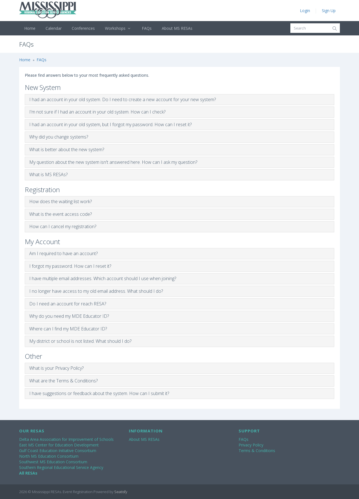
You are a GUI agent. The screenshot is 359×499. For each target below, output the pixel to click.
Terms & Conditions (257, 450)
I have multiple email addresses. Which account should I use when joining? (102, 278)
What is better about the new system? (66, 149)
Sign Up (329, 10)
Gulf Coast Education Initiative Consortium (57, 450)
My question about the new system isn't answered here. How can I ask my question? (113, 162)
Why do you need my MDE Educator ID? (69, 316)
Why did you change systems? (58, 137)
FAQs (147, 28)
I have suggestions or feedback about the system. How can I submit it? (99, 393)
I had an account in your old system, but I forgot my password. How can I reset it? (110, 124)
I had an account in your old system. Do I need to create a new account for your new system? (122, 99)
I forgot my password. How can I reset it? (70, 266)
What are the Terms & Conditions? (63, 381)
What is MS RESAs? (48, 174)
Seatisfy (120, 491)
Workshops (118, 28)
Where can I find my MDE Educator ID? (68, 329)
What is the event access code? (60, 214)
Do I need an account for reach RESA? (67, 304)
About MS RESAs (177, 28)
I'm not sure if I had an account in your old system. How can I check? (97, 112)
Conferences (83, 28)
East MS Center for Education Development (59, 445)
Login (305, 10)
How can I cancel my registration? (62, 226)
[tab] (179, 99)
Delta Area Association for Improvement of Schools (66, 439)
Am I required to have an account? (63, 253)
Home (29, 28)
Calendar (54, 28)
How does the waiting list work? (60, 201)
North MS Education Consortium (48, 456)
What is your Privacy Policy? (56, 368)
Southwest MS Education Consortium (53, 461)
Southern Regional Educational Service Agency (61, 467)
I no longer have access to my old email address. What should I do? (96, 291)
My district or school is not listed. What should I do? (80, 341)
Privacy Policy (251, 445)
